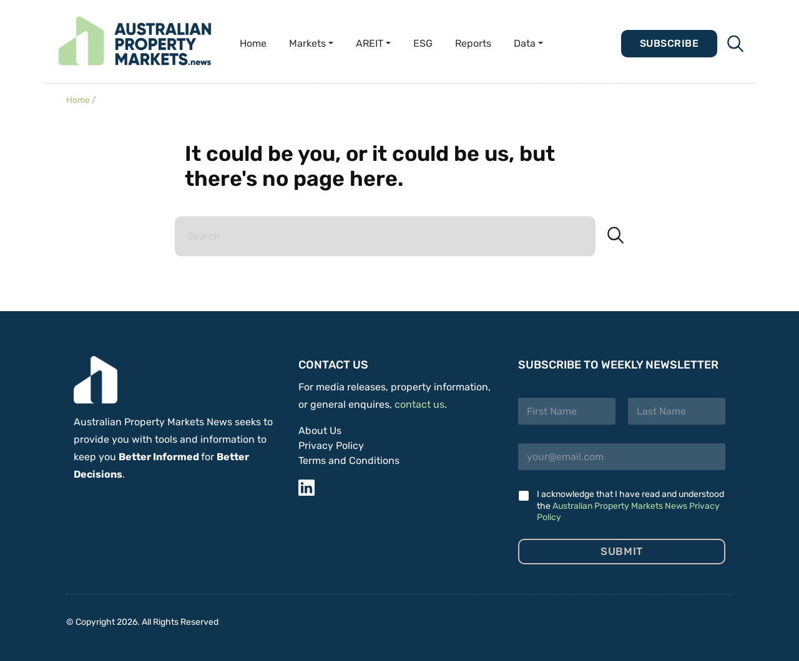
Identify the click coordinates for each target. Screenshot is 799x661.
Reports (473, 43)
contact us (419, 404)
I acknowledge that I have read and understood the (630, 505)
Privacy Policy (331, 445)
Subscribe (669, 43)
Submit (621, 551)
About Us (319, 431)
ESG (423, 43)
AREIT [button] (369, 43)
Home (253, 43)
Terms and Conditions (349, 460)
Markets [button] (307, 43)
